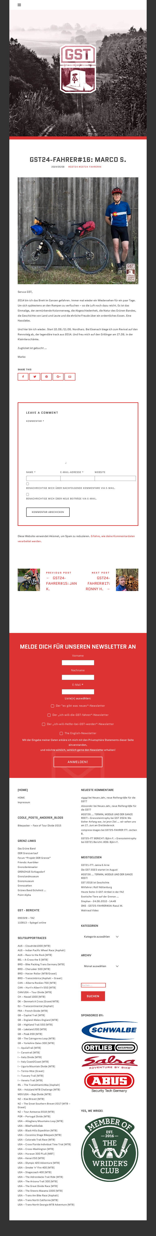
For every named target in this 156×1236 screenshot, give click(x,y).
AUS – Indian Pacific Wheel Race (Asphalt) (41, 966)
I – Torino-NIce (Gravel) (31, 1086)
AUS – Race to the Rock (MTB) (35, 970)
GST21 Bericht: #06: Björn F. (101, 857)
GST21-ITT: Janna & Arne (95, 880)
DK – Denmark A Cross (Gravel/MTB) (38, 1017)
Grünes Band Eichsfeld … (32, 906)
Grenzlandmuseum (28, 892)
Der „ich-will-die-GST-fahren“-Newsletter (78, 730)
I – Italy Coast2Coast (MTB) (33, 1077)
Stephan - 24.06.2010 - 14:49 (98, 917)
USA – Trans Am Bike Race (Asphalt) (38, 1211)
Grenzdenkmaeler (28, 882)
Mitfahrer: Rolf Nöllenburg (96, 903)
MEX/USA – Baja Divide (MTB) (34, 1110)
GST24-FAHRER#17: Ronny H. (108, 597)
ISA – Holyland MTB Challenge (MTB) (39, 1105)
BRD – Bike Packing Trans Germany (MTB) (41, 980)
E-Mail (77, 700)
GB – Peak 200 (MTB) (30, 1049)
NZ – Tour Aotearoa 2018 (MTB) (36, 1127)
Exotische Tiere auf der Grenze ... (100, 912)
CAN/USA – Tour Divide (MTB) (35, 1008)
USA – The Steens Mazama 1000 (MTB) (40, 1206)
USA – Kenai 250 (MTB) (31, 1174)
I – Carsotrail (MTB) (29, 1068)
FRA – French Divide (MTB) (33, 1026)
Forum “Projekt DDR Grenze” (34, 873)
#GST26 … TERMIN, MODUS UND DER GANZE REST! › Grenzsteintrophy (107, 831)
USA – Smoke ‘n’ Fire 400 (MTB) (36, 1183)
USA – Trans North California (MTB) (38, 1215)
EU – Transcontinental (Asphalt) (36, 1021)
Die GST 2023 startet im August (99, 885)
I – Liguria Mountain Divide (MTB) (36, 1082)
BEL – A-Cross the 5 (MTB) (33, 975)
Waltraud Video (90, 926)
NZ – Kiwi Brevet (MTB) (31, 1114)
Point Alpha (24, 910)
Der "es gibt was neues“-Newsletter (78, 721)
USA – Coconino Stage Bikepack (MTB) (39, 1151)
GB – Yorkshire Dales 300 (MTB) (36, 1059)
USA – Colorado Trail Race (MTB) (36, 1155)
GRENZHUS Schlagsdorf (31, 887)
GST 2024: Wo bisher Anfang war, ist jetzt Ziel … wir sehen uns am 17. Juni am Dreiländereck (108, 837)
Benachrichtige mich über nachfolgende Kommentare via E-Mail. (70, 503)
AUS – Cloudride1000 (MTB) (34, 961)
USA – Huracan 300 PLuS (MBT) (36, 1169)
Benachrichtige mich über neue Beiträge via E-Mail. (61, 514)
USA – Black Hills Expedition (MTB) (37, 1146)
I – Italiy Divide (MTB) (30, 1073)
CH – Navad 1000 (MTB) (31, 1012)
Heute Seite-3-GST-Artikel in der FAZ (102, 907)
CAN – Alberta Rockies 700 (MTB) (37, 998)
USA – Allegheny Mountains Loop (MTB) (40, 1136)
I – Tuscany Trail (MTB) (30, 1091)
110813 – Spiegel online (32, 938)
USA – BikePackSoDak (30, 1141)
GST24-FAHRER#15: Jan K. (48, 597)
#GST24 (73, 182)
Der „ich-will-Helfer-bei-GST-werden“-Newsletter (78, 740)
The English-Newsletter (78, 749)
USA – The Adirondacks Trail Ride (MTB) (40, 1192)
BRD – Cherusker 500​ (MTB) (34, 984)
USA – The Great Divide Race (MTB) (38, 1201)
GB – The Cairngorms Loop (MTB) (36, 1054)
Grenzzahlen (25, 901)
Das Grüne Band (27, 864)
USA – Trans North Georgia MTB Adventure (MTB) (46, 1220)
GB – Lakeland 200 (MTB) (32, 1045)
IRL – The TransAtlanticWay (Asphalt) (39, 1100)
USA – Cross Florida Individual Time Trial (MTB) (44, 1160)
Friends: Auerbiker (28, 878)
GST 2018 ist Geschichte (95, 898)
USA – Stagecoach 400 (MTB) (34, 1188)
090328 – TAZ (26, 933)
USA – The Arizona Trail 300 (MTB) (37, 1197)
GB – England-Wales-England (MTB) (38, 1035)
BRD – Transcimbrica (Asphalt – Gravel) (40, 994)
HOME (21, 813)
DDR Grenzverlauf (28, 869)
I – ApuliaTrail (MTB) (29, 1063)
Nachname (78, 686)
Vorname (78, 671)
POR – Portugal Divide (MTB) (34, 1132)
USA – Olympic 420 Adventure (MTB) (39, 1178)
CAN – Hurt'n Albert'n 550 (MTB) (37, 1003)
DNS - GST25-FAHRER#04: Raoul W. (102, 921)
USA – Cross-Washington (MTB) (36, 1164)
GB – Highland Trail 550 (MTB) (35, 1040)
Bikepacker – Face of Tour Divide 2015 (39, 841)
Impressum (24, 818)
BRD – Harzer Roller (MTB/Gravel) (37, 989)
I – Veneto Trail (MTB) (30, 1096)
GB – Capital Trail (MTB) (31, 1031)
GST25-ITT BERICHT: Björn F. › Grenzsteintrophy (108, 854)
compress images (91, 845)
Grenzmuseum (26, 896)
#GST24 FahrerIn (90, 182)
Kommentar (35, 436)
